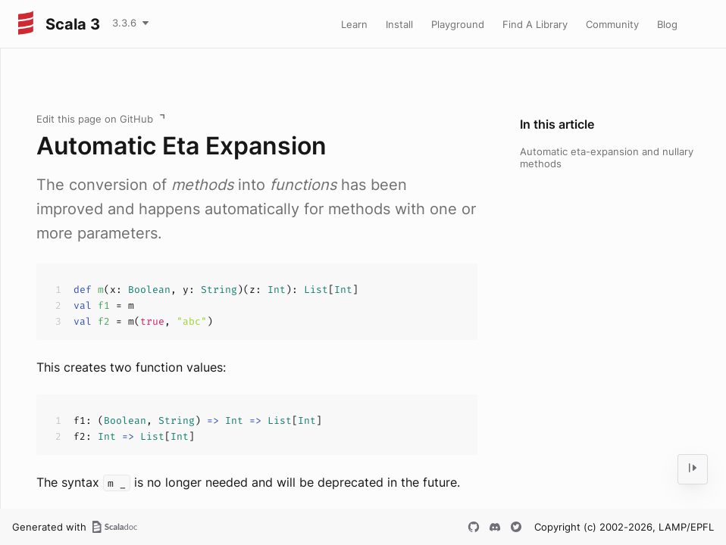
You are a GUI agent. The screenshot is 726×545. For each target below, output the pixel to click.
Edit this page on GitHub (94, 119)
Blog (667, 24)
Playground (457, 24)
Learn (354, 24)
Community (612, 24)
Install (399, 24)
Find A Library (535, 24)
